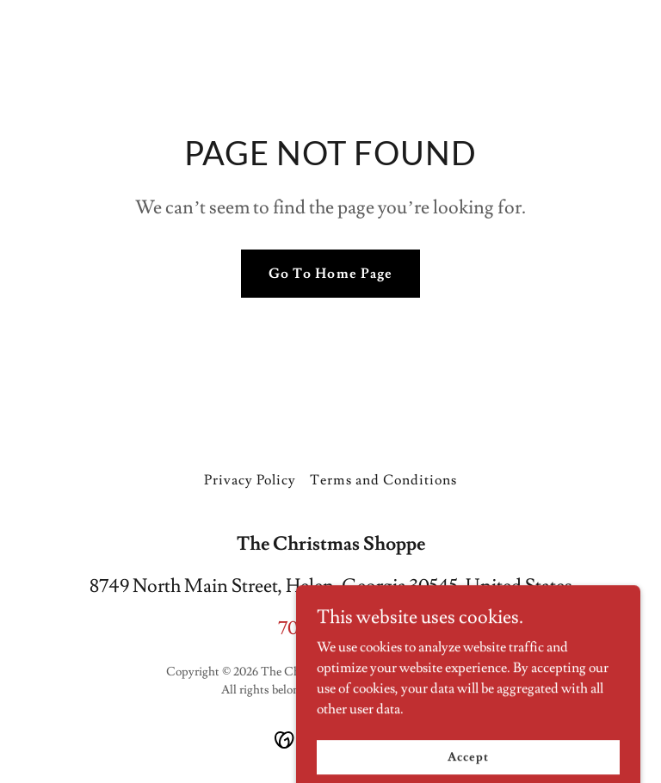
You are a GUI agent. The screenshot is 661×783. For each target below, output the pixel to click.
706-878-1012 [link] (330, 628)
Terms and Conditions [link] (383, 480)
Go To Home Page (330, 273)
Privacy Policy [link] (250, 480)
